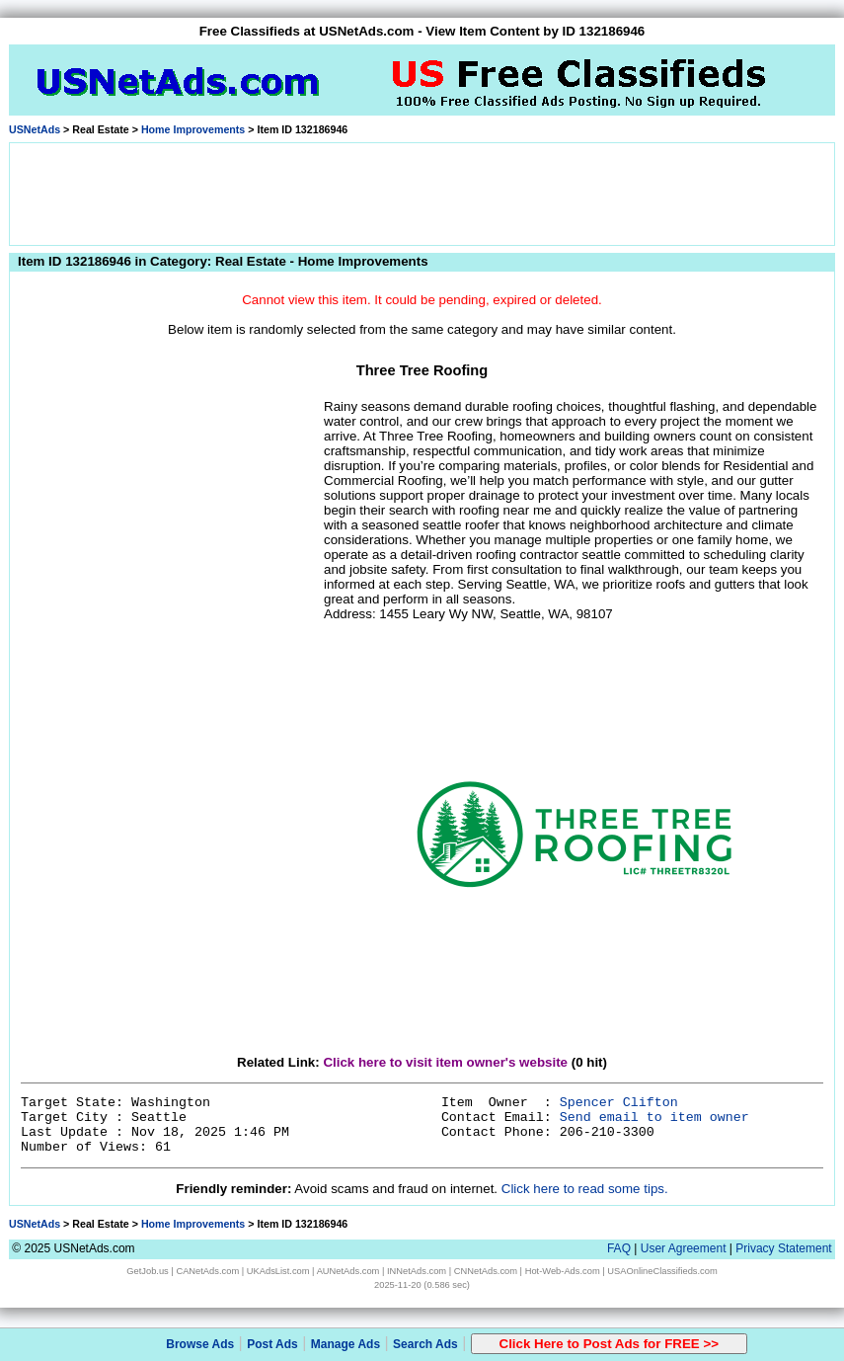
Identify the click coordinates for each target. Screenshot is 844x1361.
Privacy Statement (783, 1248)
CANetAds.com (207, 1271)
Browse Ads (200, 1344)
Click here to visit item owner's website (445, 1062)
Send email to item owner (654, 1117)
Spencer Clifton (619, 1102)
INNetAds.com (416, 1271)
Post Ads (272, 1344)
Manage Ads (345, 1344)
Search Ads (425, 1344)
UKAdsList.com (278, 1271)
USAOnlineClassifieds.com (662, 1271)
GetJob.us (147, 1271)
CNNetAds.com (485, 1271)
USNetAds (34, 129)
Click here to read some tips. (584, 1188)
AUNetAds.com (348, 1271)
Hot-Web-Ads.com (562, 1271)
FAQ (619, 1248)
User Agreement (684, 1248)
